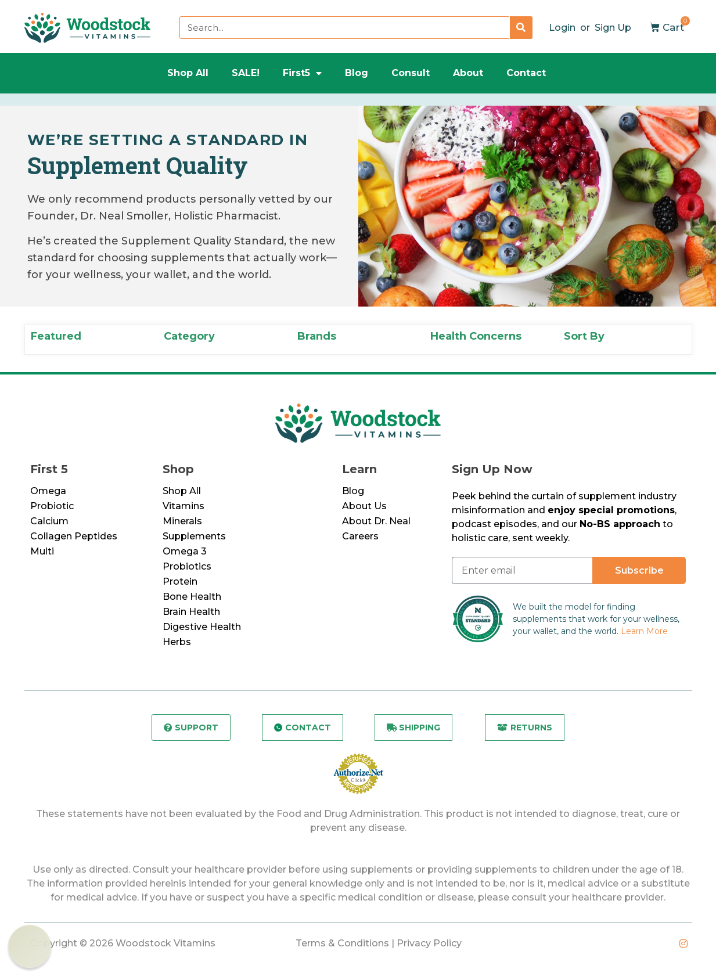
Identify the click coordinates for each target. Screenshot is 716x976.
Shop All (187, 72)
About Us (364, 506)
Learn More (644, 631)
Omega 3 (185, 551)
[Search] (521, 27)
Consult (410, 72)
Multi (42, 551)
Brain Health (191, 611)
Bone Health (192, 596)
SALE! (246, 72)
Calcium (49, 521)
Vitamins (183, 506)
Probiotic (52, 506)
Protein (180, 581)
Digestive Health (202, 626)
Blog (356, 72)
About (468, 72)
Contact (526, 72)
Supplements (194, 536)
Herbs (177, 641)
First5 (302, 73)
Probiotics (187, 566)
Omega (48, 490)
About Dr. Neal (376, 521)
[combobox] (344, 27)
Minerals (182, 521)
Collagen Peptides (73, 536)
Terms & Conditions (342, 943)
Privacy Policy (429, 943)
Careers (360, 536)
